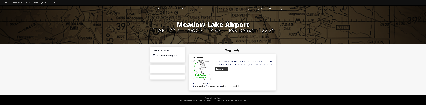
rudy (218, 86)
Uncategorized (200, 86)
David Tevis (213, 84)
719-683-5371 (48, 3)
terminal (236, 86)
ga (208, 86)
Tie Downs (227, 9)
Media (216, 9)
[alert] (168, 55)
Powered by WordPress (213, 98)
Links (195, 9)
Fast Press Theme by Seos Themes (231, 100)
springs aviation (226, 86)
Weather (185, 9)
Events (151, 9)
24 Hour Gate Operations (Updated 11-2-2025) (254, 9)
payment (213, 86)
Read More (221, 69)
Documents (162, 9)
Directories (204, 9)
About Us (174, 9)
